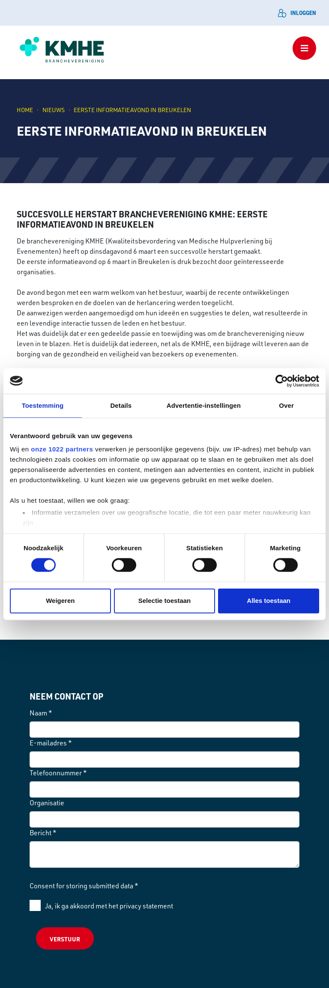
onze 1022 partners (62, 449)
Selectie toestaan (164, 600)
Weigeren (60, 600)
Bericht (43, 832)
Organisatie (47, 802)
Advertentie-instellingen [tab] (204, 405)
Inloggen (297, 13)
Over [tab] (286, 405)
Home (25, 109)
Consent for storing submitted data (84, 885)
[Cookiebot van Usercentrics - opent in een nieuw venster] (281, 380)
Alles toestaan (268, 600)
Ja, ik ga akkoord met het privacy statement (109, 906)
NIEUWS (53, 109)
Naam (41, 713)
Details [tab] (121, 405)
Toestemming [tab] (43, 405)
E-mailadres (51, 743)
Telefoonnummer (58, 772)
